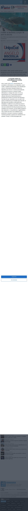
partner (11, 83)
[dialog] (14, 255)
